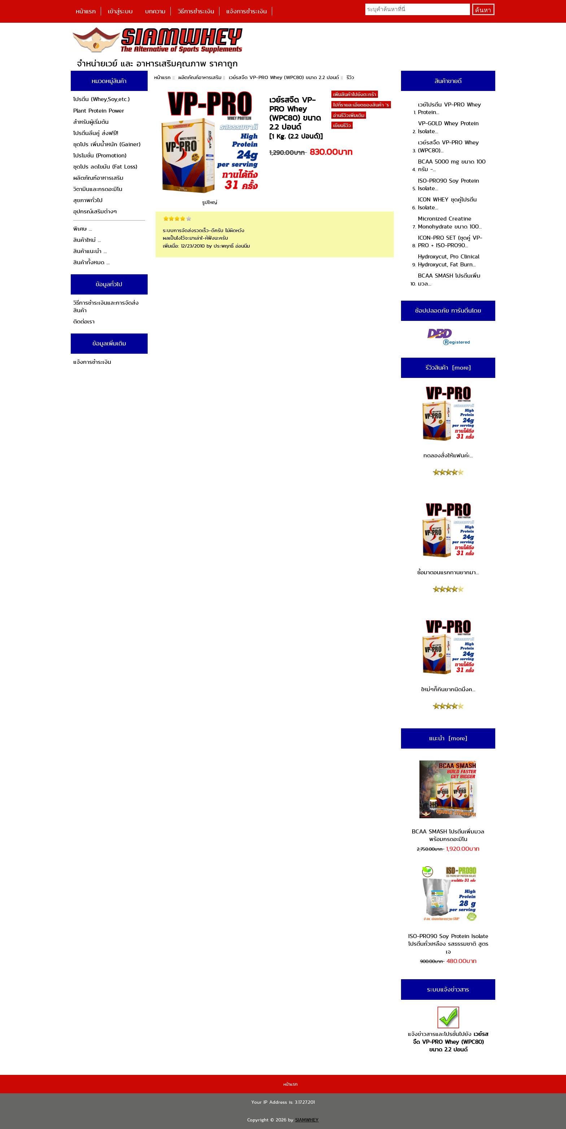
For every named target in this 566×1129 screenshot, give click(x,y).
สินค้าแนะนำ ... (90, 251)
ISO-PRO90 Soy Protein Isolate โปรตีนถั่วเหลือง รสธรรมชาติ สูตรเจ (448, 910)
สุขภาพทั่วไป (88, 200)
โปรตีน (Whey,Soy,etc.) (101, 99)
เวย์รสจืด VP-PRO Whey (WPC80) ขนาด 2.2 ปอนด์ (284, 77)
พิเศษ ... (82, 229)
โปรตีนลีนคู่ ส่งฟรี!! (95, 133)
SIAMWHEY (307, 1119)
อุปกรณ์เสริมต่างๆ (95, 211)
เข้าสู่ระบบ (120, 11)
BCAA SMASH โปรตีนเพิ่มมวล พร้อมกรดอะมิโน (448, 801)
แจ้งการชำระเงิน (246, 11)
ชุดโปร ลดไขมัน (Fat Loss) (105, 166)
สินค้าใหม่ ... (87, 240)
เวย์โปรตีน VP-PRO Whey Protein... (449, 108)
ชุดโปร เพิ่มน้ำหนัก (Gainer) (106, 144)
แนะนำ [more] (448, 738)
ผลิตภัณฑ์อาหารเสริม (199, 77)
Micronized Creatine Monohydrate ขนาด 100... (450, 222)
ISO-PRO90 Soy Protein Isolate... (448, 184)
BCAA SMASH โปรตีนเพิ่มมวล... (449, 279)
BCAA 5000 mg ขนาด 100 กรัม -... (452, 165)
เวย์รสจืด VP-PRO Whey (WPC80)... (448, 146)
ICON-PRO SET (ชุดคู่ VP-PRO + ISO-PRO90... (450, 242)
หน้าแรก (86, 11)
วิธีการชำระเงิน (196, 11)
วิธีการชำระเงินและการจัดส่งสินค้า (106, 306)
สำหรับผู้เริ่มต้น (91, 122)
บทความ (155, 11)
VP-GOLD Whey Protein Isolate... (448, 127)
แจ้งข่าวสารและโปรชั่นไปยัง (448, 1030)
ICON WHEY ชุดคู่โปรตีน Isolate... (447, 203)
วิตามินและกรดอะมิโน (97, 189)
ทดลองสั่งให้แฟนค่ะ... (448, 422)
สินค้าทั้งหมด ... (91, 262)
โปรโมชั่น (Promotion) (99, 155)
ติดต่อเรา (84, 321)
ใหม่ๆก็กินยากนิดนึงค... (448, 655)
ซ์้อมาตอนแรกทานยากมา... (448, 538)
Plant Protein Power (98, 110)
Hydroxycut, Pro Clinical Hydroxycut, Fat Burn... (448, 260)
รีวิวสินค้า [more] (448, 367)
